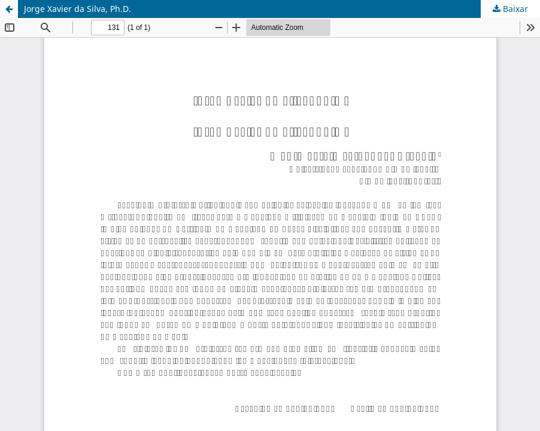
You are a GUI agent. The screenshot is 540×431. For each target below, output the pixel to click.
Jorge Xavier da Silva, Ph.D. (77, 8)
